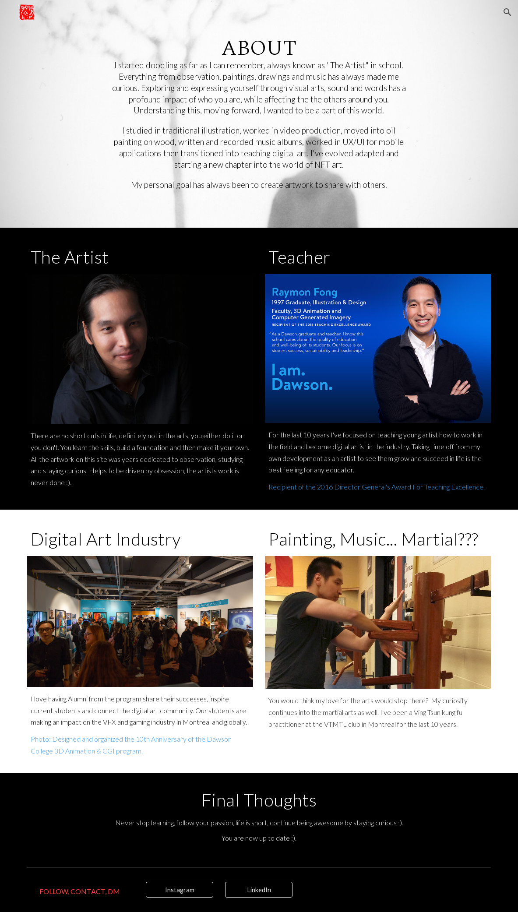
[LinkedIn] (259, 890)
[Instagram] (179, 890)
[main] (259, 114)
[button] (507, 12)
